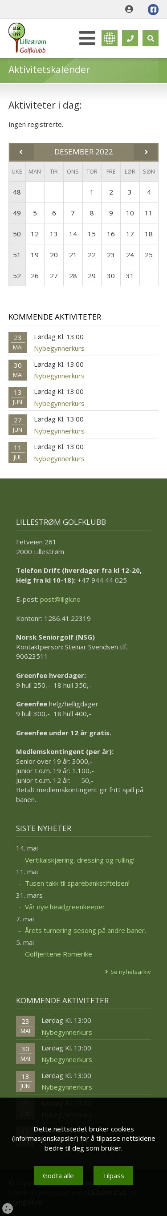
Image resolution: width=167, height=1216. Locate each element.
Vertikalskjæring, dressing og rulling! (79, 859)
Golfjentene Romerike (58, 953)
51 (17, 254)
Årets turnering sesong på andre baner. (85, 930)
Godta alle (58, 1175)
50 (17, 233)
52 (17, 275)
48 (17, 191)
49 (17, 212)
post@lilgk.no (60, 599)
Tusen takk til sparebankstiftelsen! (77, 883)
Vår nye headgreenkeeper (65, 906)
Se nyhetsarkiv (130, 972)
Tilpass (113, 1175)
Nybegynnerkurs (59, 348)
